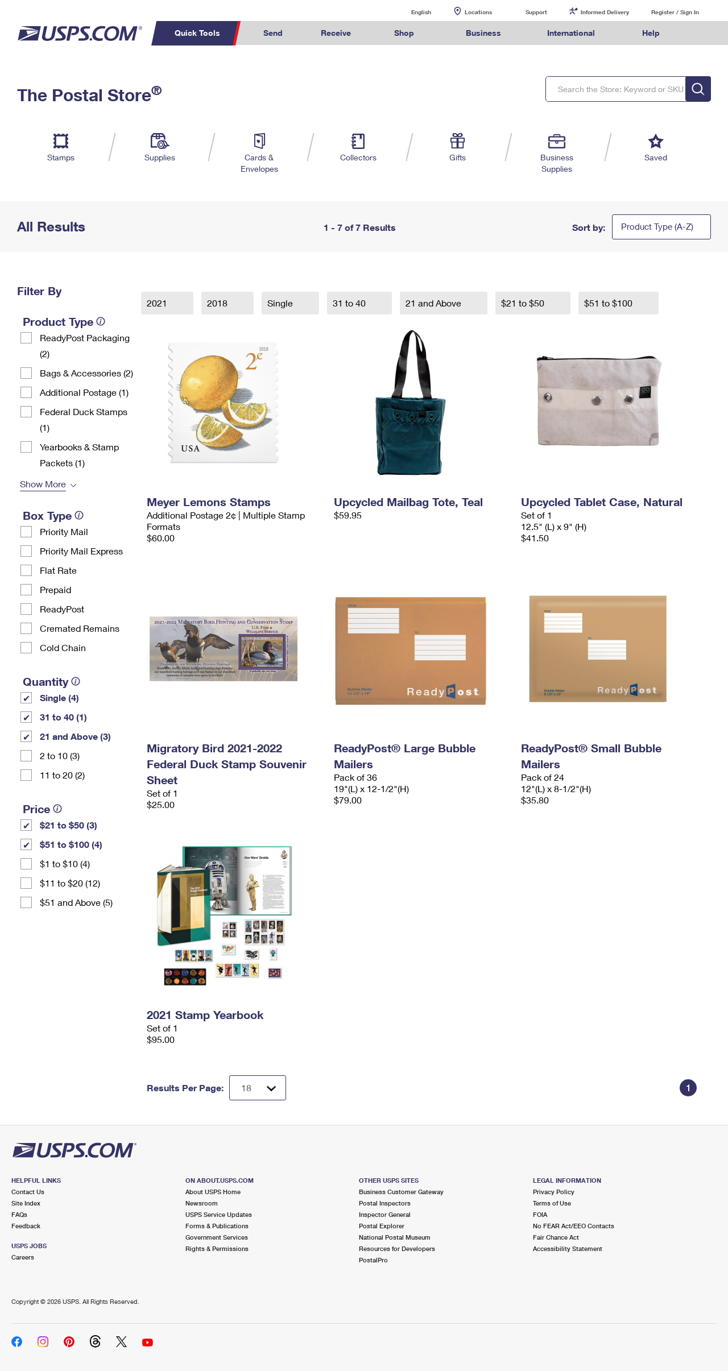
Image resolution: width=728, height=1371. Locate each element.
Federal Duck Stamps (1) (83, 419)
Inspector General (385, 1214)
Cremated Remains (79, 628)
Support (536, 12)
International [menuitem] (571, 33)
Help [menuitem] (651, 33)
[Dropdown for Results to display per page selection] (257, 1087)
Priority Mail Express (81, 550)
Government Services (216, 1237)
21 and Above (435, 302)
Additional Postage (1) (84, 392)
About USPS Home (213, 1191)
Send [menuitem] (273, 33)
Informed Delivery (605, 12)
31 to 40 (350, 302)
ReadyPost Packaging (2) (85, 345)
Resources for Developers (397, 1248)
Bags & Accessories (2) (86, 372)
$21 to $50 (524, 302)
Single (281, 302)
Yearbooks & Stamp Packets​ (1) (79, 454)
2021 (158, 302)
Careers (22, 1257)
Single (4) (59, 697)
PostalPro (373, 1260)
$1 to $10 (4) (65, 863)
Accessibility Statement (567, 1248)
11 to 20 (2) (62, 774)
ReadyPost (62, 608)
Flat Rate (58, 570)
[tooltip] (100, 321)
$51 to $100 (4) (71, 844)
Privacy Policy (553, 1191)
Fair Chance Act (556, 1237)
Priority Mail (64, 531)
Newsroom (201, 1203)
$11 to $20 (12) (70, 882)
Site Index (25, 1203)
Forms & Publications (217, 1225)
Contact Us (27, 1191)
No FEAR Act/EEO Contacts (573, 1225)
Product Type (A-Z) (657, 226)
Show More (43, 483)
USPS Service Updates (218, 1214)
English (409, 11)
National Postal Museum (395, 1237)
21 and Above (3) (75, 736)
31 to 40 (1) (63, 716)
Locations (478, 12)
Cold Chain (63, 647)
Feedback (25, 1225)
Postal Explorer (381, 1225)
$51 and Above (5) (76, 902)
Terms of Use (552, 1203)
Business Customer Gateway (401, 1191)
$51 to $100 (609, 302)
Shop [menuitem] (404, 33)
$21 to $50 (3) (68, 824)
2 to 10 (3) (60, 755)
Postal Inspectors (385, 1203)
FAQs (19, 1214)
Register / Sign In (675, 12)
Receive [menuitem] (336, 33)
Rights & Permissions (217, 1248)
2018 (218, 302)
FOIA (540, 1214)
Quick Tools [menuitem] (197, 33)
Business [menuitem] (483, 33)
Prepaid (55, 589)
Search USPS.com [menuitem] (700, 33)
